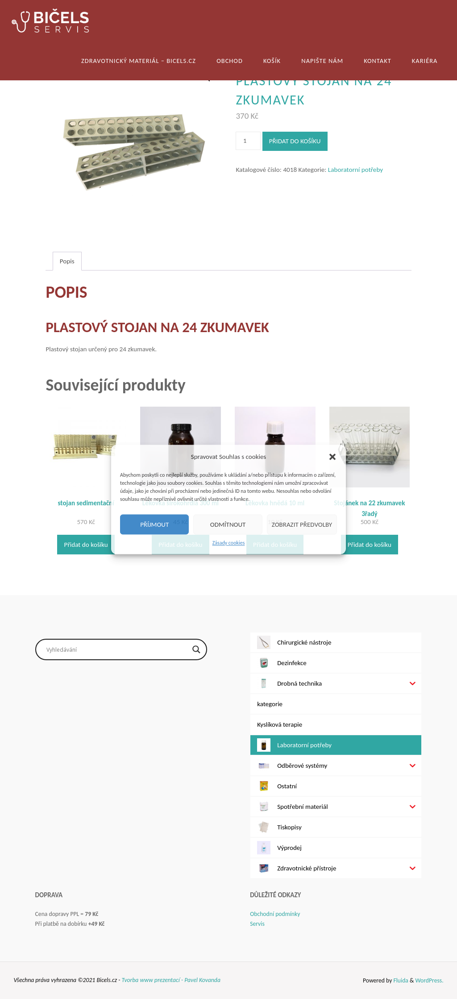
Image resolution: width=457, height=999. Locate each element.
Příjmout (154, 524)
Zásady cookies (228, 543)
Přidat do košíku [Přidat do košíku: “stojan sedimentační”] (86, 545)
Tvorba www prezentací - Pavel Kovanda (170, 980)
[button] (332, 456)
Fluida (400, 980)
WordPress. (429, 980)
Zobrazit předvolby (302, 524)
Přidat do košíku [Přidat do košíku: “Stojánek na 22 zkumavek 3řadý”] (369, 545)
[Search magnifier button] (196, 649)
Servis (257, 924)
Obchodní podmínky (275, 914)
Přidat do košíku (295, 141)
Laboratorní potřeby (355, 170)
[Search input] (117, 649)
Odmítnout (228, 524)
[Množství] (248, 141)
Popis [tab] (67, 261)
